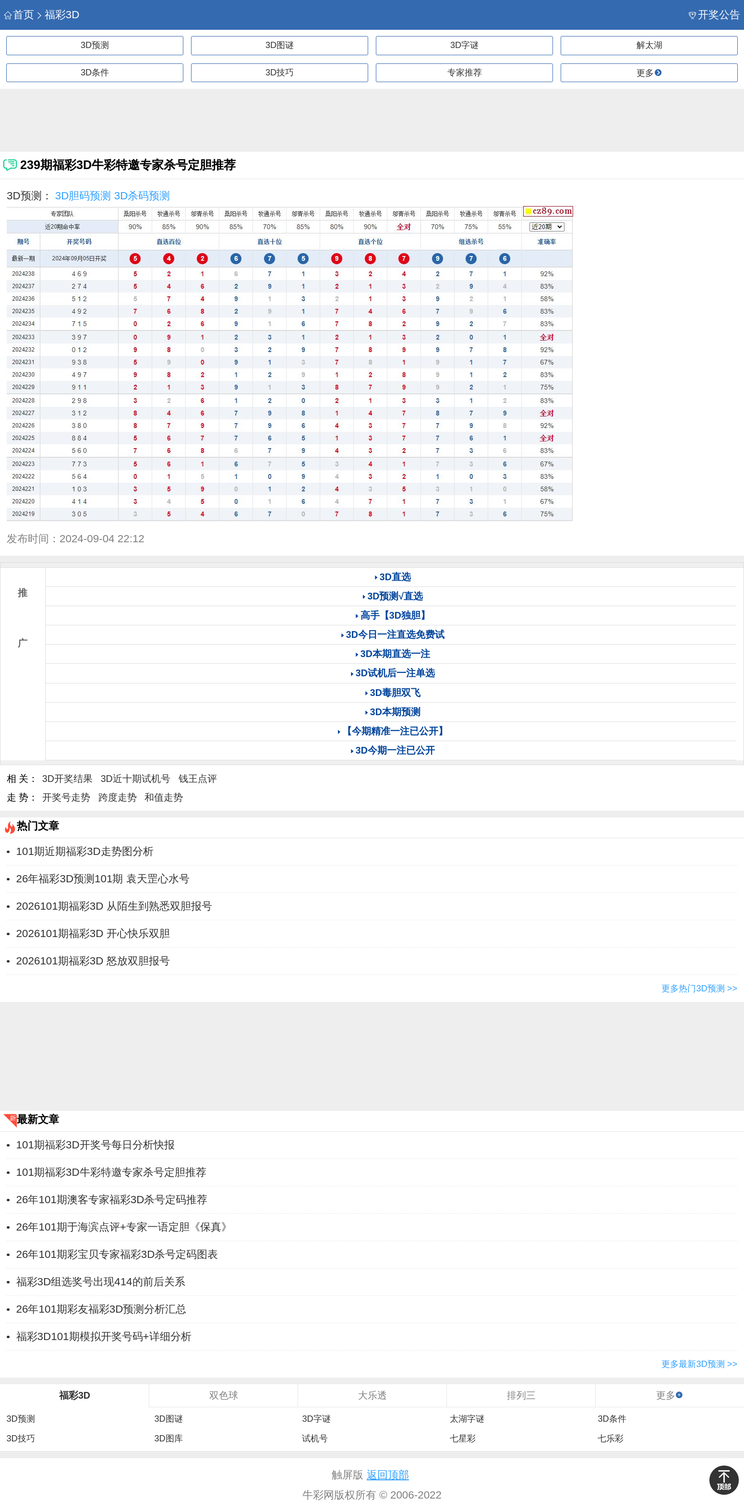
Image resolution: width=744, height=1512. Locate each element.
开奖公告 (714, 15)
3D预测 (95, 45)
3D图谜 (279, 45)
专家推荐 (464, 72)
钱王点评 (198, 778)
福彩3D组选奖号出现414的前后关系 (100, 1282)
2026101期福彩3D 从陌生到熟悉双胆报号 (114, 906)
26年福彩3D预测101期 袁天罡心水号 (103, 879)
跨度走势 (117, 797)
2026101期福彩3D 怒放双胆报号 (93, 961)
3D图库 (168, 1438)
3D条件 (95, 72)
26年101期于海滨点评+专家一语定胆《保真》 (124, 1227)
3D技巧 (279, 72)
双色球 (223, 1395)
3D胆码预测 (83, 196)
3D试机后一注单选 (395, 673)
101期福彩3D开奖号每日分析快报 (95, 1145)
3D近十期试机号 (135, 778)
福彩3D (57, 15)
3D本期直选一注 (395, 653)
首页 (19, 15)
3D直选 (395, 577)
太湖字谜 (467, 1419)
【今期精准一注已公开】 (395, 731)
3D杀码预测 (142, 196)
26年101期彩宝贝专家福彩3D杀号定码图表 (117, 1254)
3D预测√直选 (395, 596)
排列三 (521, 1395)
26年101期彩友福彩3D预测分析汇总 (101, 1309)
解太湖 (649, 45)
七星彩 (463, 1438)
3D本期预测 (395, 712)
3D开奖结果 (67, 778)
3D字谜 (464, 45)
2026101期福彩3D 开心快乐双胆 (93, 933)
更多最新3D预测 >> (699, 1364)
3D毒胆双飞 (395, 692)
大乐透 (372, 1395)
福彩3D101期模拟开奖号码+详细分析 (104, 1336)
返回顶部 (388, 1475)
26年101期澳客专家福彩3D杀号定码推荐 (112, 1200)
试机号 (315, 1438)
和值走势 (163, 797)
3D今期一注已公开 (395, 750)
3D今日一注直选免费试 (395, 634)
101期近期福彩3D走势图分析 (85, 851)
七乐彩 (611, 1438)
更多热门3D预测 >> (699, 988)
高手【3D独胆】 (395, 615)
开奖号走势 (66, 797)
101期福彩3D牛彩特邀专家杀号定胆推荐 (111, 1172)
